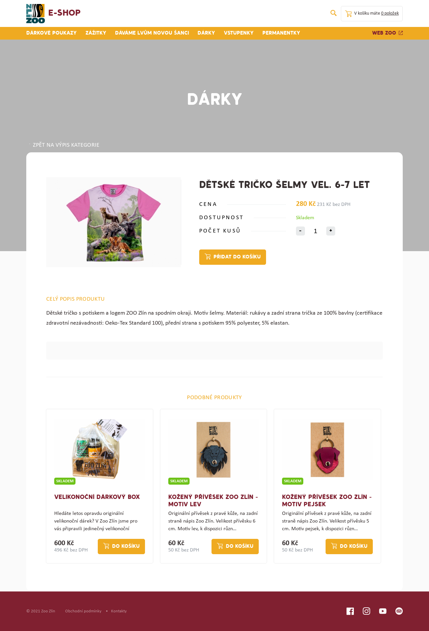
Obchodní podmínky (83, 611)
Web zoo (387, 33)
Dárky (206, 33)
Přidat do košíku (237, 257)
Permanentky (281, 33)
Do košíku (126, 546)
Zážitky (95, 33)
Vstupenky (239, 33)
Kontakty (119, 611)
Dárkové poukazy (51, 33)
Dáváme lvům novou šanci (152, 33)
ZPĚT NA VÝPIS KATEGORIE (64, 145)
